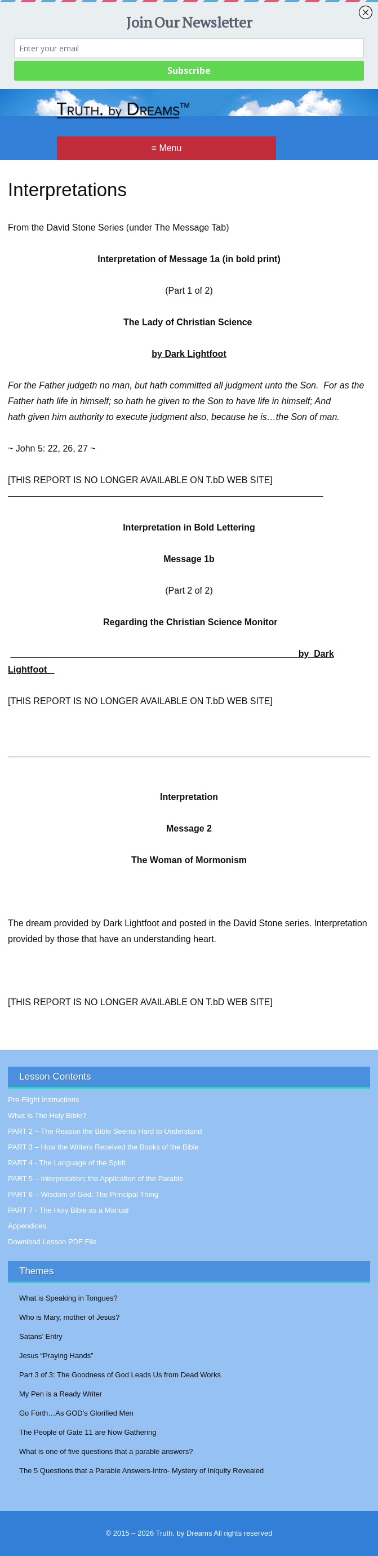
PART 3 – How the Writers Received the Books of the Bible (103, 1147)
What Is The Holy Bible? (47, 1115)
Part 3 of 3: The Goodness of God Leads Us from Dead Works (120, 1375)
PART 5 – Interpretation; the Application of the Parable (95, 1178)
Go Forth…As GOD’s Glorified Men (76, 1413)
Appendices (27, 1226)
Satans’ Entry (41, 1336)
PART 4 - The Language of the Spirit (67, 1163)
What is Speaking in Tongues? (68, 1298)
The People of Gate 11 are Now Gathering (88, 1432)
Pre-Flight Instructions (43, 1099)
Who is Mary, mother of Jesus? (69, 1317)
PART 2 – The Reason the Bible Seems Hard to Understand (105, 1131)
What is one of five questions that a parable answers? (106, 1451)
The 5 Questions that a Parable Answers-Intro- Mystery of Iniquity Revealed (141, 1470)
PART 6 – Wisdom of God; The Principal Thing (83, 1194)
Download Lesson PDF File (52, 1241)
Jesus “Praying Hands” (56, 1355)
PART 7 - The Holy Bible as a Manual (68, 1210)
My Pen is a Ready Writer (60, 1394)
